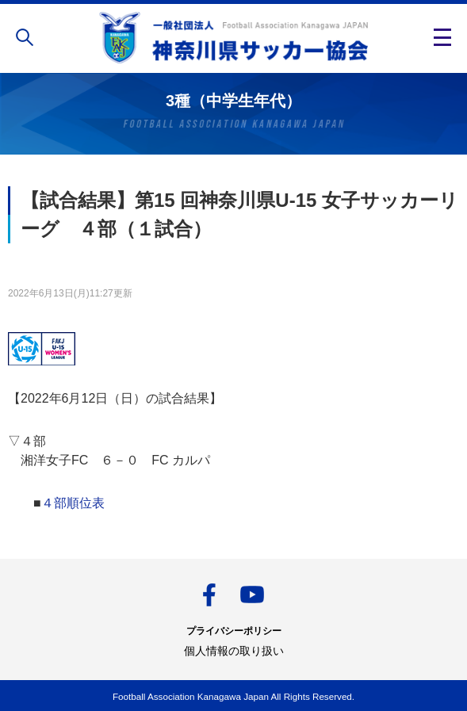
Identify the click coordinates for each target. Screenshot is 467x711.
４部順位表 (73, 503)
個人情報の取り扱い (234, 650)
